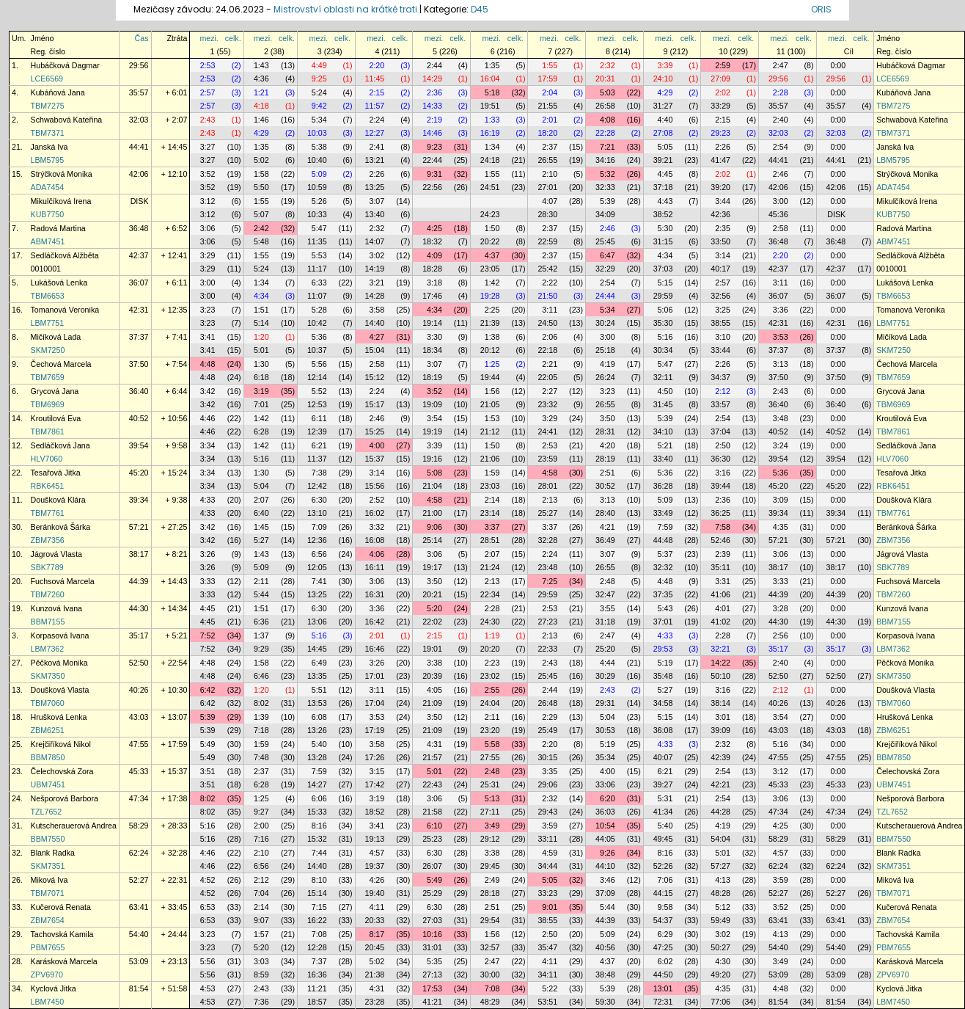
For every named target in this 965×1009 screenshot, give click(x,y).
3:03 (261, 961)
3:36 (780, 309)
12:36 (317, 540)
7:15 (319, 907)
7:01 (261, 404)
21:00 (432, 513)
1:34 (492, 146)
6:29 (665, 934)
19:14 (432, 322)
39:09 (720, 730)
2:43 (208, 119)
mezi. (208, 38)
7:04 (261, 893)
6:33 (319, 282)
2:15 (376, 92)
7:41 (319, 581)
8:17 (376, 934)
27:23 (547, 621)
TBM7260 (48, 594)
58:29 (139, 825)
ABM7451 (48, 241)
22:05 (547, 377)
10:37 (317, 350)
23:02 (490, 675)
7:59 (665, 526)
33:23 (547, 893)
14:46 (432, 132)
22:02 (432, 621)
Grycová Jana (55, 391)
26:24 (605, 377)
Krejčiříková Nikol (61, 744)
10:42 (317, 322)
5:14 (261, 322)
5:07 (261, 214)
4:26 (376, 879)
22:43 (432, 784)
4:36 (261, 78)
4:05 (434, 689)
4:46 (208, 418)
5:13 (492, 798)
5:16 (665, 336)
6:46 (261, 675)
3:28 (780, 608)
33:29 (720, 105)
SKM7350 (48, 675)
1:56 (492, 391)
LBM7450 (48, 1001)
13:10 (317, 513)
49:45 (663, 838)
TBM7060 (48, 703)
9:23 (434, 146)
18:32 (432, 241)
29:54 (490, 920)
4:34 (665, 255)
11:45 (375, 78)
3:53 (780, 336)
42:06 (139, 174)
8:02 (261, 703)
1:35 (492, 65)
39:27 (663, 784)
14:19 (375, 268)
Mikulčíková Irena (61, 201)
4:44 (607, 662)
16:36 (317, 974)
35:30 (663, 322)
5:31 (665, 798)
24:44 (605, 295)
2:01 (549, 119)
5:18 (492, 92)
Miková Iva (49, 879)
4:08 (607, 119)
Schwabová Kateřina (67, 119)
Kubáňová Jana (58, 92)
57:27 (720, 866)
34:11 (547, 974)
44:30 (139, 608)
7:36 (261, 1001)
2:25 (492, 309)
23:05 (490, 268)
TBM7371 (48, 132)
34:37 (720, 377)
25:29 (432, 893)
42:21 (720, 784)
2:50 (722, 445)
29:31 (605, 703)
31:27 (663, 105)
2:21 (549, 364)
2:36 (434, 92)
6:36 (261, 621)
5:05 (665, 146)
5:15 (665, 282)
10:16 (432, 934)
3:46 (607, 879)
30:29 (605, 675)
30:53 (605, 730)
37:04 (720, 431)
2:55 (492, 689)
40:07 (663, 757)
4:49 (319, 65)
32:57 (490, 947)
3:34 (208, 445)
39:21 (663, 160)
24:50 (547, 322)
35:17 (139, 635)
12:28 (317, 947)
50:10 (720, 675)
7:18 (261, 730)
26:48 (547, 703)
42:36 (720, 214)
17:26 (375, 757)
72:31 (663, 1001)
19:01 (432, 648)
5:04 (261, 485)
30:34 (663, 350)
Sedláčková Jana (60, 445)
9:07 (261, 920)
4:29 (665, 92)
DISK (140, 201)
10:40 (317, 160)
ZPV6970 (47, 974)
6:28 (261, 431)
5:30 (665, 228)
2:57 (208, 92)
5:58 (492, 744)
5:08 (434, 472)
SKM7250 (48, 350)
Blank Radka (53, 852)
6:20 (607, 798)
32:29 (605, 268)
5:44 (261, 594)
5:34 (319, 119)
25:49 (547, 730)
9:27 (261, 811)
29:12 (490, 838)
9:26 (607, 852)
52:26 (663, 866)
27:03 (432, 920)
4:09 (434, 255)
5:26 (319, 201)
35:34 (605, 757)
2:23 (492, 662)
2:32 (607, 65)
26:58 (605, 105)
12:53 (317, 404)
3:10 (722, 336)
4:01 (722, 608)
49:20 (720, 974)
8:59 (261, 974)
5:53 (319, 255)
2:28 (780, 92)
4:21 (607, 526)
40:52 (139, 418)
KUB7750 (48, 214)
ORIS (821, 9)
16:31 (375, 594)
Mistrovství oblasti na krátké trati (345, 9)
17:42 (375, 784)
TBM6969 (48, 404)
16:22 (317, 920)
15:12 (375, 377)
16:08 (375, 540)
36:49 (605, 540)
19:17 (432, 567)
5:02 (261, 160)
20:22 (490, 241)
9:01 (549, 907)
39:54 (139, 445)
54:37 (663, 920)
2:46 (780, 174)
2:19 (434, 119)
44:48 (663, 540)
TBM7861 (48, 431)
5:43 (665, 608)
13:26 (317, 730)
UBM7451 (48, 784)
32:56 (720, 295)
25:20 (605, 648)
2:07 (261, 499)
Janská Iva (49, 146)
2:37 (549, 146)
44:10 (605, 866)
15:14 (317, 893)
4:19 (607, 364)
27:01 (547, 187)
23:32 (547, 404)
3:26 (208, 554)
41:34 (663, 811)
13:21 (375, 160)
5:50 (261, 187)
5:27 (261, 540)
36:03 (605, 811)
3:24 (780, 445)
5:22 (549, 988)
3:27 (208, 146)
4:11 (376, 907)
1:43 (261, 65)
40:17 (720, 268)
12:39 (317, 431)
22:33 (547, 648)
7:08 (319, 934)
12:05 (317, 567)
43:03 (139, 717)
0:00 (837, 65)
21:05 (490, 404)
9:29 (261, 648)
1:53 (492, 418)
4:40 (665, 119)
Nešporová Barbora (64, 798)
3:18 (434, 282)
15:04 (375, 350)
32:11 (663, 377)
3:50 (607, 418)
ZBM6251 (48, 730)
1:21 (261, 92)
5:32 (607, 174)
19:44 (490, 377)
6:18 (261, 377)
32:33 (605, 187)
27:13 (432, 974)
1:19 (492, 635)
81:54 (139, 988)
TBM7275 (48, 105)
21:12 (490, 431)
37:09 (605, 893)
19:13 (375, 838)
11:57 (375, 105)
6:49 (319, 662)
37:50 (139, 364)
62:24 (139, 852)
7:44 (319, 852)
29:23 (720, 132)
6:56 (319, 554)
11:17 (317, 268)
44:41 (139, 146)
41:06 (720, 594)
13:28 (317, 757)
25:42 (547, 268)
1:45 (261, 526)
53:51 (547, 1001)
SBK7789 (47, 567)
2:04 (549, 92)
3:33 (208, 581)
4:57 (376, 852)
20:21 (432, 594)
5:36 (319, 336)
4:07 (549, 201)
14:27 (317, 784)
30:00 (490, 974)
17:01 (375, 675)
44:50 (663, 974)
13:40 (375, 214)
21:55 (547, 105)
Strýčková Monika (61, 174)
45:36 (778, 214)
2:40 (780, 119)
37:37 (139, 336)
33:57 (720, 404)
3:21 (376, 282)
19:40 (375, 893)
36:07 (139, 282)
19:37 (375, 866)
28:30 (547, 214)
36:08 (663, 730)
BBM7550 (48, 838)
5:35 (434, 961)
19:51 (490, 105)
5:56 (319, 364)
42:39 (720, 757)
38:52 (663, 214)
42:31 (139, 309)
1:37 (261, 635)
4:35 (780, 526)
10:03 (317, 132)
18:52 (375, 811)
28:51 (490, 540)
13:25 (375, 187)
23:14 (490, 513)
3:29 (208, 255)
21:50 (547, 295)
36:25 (720, 513)
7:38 (319, 472)
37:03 (663, 268)
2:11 (261, 581)
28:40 (605, 513)
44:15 (663, 893)
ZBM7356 (48, 540)
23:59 (547, 458)
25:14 (432, 540)
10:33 (317, 214)
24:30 (490, 621)
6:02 (665, 961)
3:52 (208, 174)
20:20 (490, 648)
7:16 (261, 838)
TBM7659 (48, 377)
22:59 (547, 241)
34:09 (605, 214)
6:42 (208, 689)
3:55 (607, 608)
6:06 (319, 798)
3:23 (208, 309)
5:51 (319, 689)
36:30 (720, 458)
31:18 (605, 621)
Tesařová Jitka (56, 472)
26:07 (432, 866)
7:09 (319, 526)
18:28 (432, 268)
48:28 (720, 893)
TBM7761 (48, 513)
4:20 (607, 445)
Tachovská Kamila (62, 934)
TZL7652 (46, 811)
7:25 (549, 581)
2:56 (780, 635)
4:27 (376, 336)
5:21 (665, 445)
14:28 (375, 295)
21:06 (490, 458)
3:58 (376, 309)
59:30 (605, 1001)
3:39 (665, 65)
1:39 (261, 717)
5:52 (319, 391)
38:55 (720, 322)
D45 (479, 9)
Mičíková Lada (56, 336)
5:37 (665, 554)
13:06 (317, 621)
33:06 (605, 784)
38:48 (605, 974)
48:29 (490, 1001)
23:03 (490, 485)
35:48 (663, 675)
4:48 (208, 364)
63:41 (139, 907)
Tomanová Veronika (65, 309)
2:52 (376, 499)
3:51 (208, 771)
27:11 (490, 811)
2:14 (492, 499)
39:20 (720, 187)
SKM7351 (48, 866)
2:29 (549, 717)
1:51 (261, 309)
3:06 (208, 228)
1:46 (261, 119)
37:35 (663, 594)
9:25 (319, 78)
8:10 (319, 879)
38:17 (139, 554)
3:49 (492, 825)
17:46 (432, 295)
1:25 (492, 364)
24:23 (490, 214)
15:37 (375, 458)
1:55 (549, 65)
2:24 (376, 119)
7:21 (607, 146)
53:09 (139, 961)
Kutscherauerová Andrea (74, 825)
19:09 (432, 404)
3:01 (722, 717)
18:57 (317, 1001)
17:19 (375, 730)
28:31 (605, 431)
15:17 (375, 404)
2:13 (549, 499)
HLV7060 (47, 458)
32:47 (605, 594)
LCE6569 (47, 78)
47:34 (139, 798)
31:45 (663, 404)
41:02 (720, 621)
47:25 (663, 947)
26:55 (547, 160)
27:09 (720, 78)
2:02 (722, 92)
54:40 (139, 934)
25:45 (605, 241)
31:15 (663, 241)
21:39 (490, 322)
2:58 (780, 228)
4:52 (208, 879)
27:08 (663, 132)
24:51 (490, 187)
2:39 (722, 554)
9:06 (434, 526)
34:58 (663, 703)
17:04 (375, 703)
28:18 (490, 893)
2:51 (607, 472)
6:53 (208, 907)
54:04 (720, 838)
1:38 (492, 336)
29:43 (547, 811)
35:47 (547, 947)
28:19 (605, 458)
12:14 (317, 377)
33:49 (663, 513)
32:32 (663, 567)
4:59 (549, 852)
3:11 (780, 282)
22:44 (432, 160)
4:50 (665, 391)
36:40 (139, 391)
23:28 (375, 1001)
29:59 (663, 295)
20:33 (375, 920)
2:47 (780, 65)
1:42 (492, 282)
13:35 (317, 675)
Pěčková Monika (59, 662)
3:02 (376, 255)
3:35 (549, 771)
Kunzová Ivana (57, 608)
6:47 (607, 255)
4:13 (722, 879)
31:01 (432, 947)
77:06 (720, 1001)
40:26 (139, 689)
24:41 (547, 431)
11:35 (317, 241)
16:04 (490, 78)
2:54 (780, 146)
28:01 (547, 485)
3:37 (492, 526)
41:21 (432, 1001)
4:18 (261, 105)
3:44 (722, 201)
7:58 (722, 526)
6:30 (319, 499)
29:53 (663, 648)
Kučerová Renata (61, 907)
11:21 (317, 988)
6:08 (319, 717)
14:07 (375, 241)
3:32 (376, 526)
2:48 (607, 581)
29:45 (490, 866)
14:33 (432, 105)
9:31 (434, 174)
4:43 (665, 201)
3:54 (434, 418)
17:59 (547, 78)
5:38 (319, 146)
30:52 (605, 485)
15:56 (375, 485)
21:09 (432, 703)
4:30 (722, 961)
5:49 (208, 744)
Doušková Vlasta (60, 689)
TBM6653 (48, 295)
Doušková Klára (58, 499)
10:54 (605, 825)
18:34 (432, 350)
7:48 (261, 757)
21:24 (490, 567)
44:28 (720, 811)
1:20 (261, 336)
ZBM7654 (48, 920)
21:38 (375, 974)
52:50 (139, 662)
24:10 (663, 78)
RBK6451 (48, 485)
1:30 (261, 364)
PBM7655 (48, 947)
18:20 (547, 132)
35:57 (139, 92)
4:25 (434, 228)
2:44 (434, 65)
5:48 (261, 241)
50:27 (720, 947)
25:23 (432, 838)
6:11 (319, 418)
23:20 (490, 730)
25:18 (605, 350)
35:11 (720, 567)
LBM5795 (48, 160)
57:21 (139, 526)
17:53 (432, 988)
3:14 (722, 255)
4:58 (549, 472)
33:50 (720, 241)
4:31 (434, 744)
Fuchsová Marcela (63, 581)
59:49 (720, 920)
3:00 (780, 201)
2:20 (376, 65)
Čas (142, 38)
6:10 (434, 825)
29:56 (139, 65)
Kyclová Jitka (53, 988)
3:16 (722, 472)
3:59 (549, 825)
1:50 (492, 228)
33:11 (547, 838)
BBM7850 (48, 757)
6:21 (319, 445)
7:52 (208, 635)
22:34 (490, 594)
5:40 (319, 744)
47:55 (139, 744)
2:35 (722, 228)
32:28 (547, 540)
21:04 (432, 485)
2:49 (492, 879)
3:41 (208, 336)
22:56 (432, 187)
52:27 (139, 879)
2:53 (208, 65)
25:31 (490, 784)
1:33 (492, 119)
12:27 (375, 132)
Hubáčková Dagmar (65, 65)
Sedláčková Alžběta (65, 255)
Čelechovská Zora (62, 771)
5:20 (434, 608)
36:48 (139, 228)
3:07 (376, 201)
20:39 (432, 675)
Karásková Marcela (64, 961)
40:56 (605, 947)
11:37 (317, 458)
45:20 (139, 472)
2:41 (376, 146)
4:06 (376, 554)
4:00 (376, 445)
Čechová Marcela (61, 364)
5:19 (665, 662)
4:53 (208, 988)
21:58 (432, 811)
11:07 (317, 295)
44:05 (605, 838)
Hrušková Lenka (59, 717)
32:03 (139, 119)
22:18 (547, 350)
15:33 (317, 811)
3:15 (376, 771)
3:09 (780, 499)
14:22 (720, 662)
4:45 (665, 174)
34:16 (605, 160)
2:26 (722, 146)
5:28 (319, 309)
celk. (233, 38)
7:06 (665, 879)
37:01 (663, 621)
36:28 (663, 485)
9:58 (665, 907)
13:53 (317, 703)
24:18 (490, 160)
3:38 (434, 662)
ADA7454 (48, 187)
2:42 (261, 228)
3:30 (434, 336)
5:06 (665, 309)
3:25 (722, 309)
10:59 (317, 187)
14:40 (375, 322)
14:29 (432, 78)
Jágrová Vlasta (57, 554)
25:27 (547, 513)
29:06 (547, 784)
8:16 (319, 825)
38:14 (720, 703)
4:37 (492, 255)
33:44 (720, 350)
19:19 (432, 431)
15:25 (375, 431)
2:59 (722, 65)
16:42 (375, 621)
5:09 (319, 174)
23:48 (547, 567)
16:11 (375, 567)
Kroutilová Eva (56, 418)
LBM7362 (48, 648)
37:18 (663, 187)
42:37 (139, 255)
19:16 (432, 458)
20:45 (375, 947)
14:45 (317, 648)
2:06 (549, 336)
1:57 (261, 934)
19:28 (490, 295)
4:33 (208, 499)
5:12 (722, 907)
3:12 (208, 201)
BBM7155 (48, 621)
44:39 (139, 581)
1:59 (492, 472)
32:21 (720, 648)
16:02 (375, 513)
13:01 (663, 988)
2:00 (261, 825)
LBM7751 (48, 322)
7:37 (319, 961)
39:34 (139, 499)
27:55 (490, 757)
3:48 (780, 418)
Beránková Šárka (61, 526)
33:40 (663, 458)
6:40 (261, 513)
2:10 (549, 174)
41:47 (720, 160)
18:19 (432, 377)
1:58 (261, 174)
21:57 (432, 757)
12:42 (317, 485)
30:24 (605, 322)
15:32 (317, 838)
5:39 (607, 201)
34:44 (547, 866)
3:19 (261, 391)
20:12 (490, 350)
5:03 (607, 92)
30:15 (547, 757)
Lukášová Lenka (59, 282)
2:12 (722, 391)
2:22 (549, 282)
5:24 (319, 92)
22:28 (605, 132)
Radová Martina (58, 228)
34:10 (663, 431)
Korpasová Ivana (60, 635)
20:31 (605, 78)
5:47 (319, 228)
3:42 (208, 391)
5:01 (261, 350)
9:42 (319, 105)
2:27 (549, 391)
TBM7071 (48, 893)
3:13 (780, 364)
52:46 (720, 540)
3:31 (722, 581)
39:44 (720, 485)
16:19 (490, 132)
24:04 (490, 703)
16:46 (375, 648)
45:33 (139, 771)
